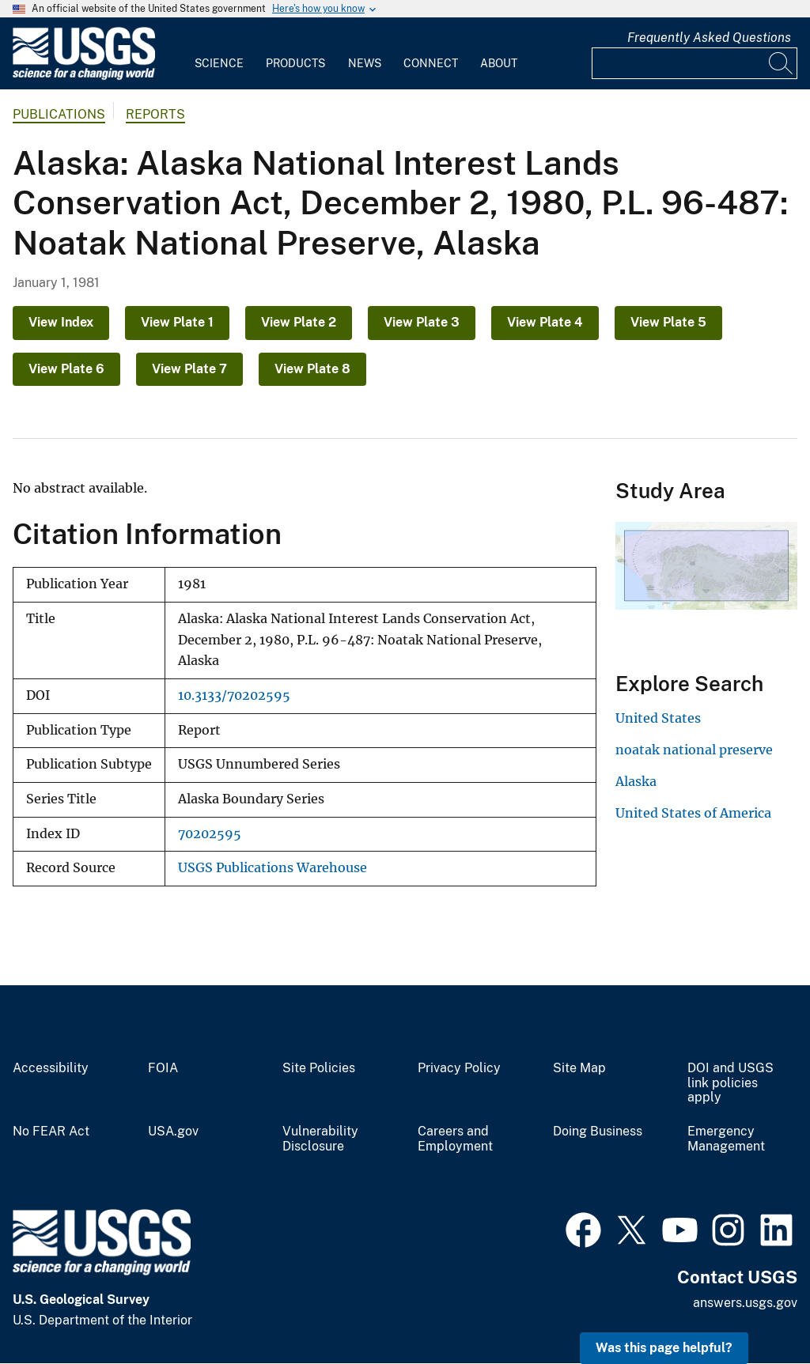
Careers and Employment (455, 1139)
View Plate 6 (66, 368)
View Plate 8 (312, 368)
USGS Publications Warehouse (272, 867)
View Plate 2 (298, 322)
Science (219, 63)
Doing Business (597, 1131)
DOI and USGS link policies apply (730, 1083)
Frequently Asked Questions (709, 37)
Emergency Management (726, 1139)
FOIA (163, 1068)
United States (658, 718)
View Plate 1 (177, 322)
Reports (155, 114)
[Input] (694, 63)
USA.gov (173, 1131)
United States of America (693, 813)
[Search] (781, 63)
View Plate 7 (189, 368)
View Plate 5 (668, 322)
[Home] (84, 76)
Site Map (579, 1068)
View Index (60, 322)
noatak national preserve (694, 750)
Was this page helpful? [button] (664, 1347)
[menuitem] (219, 54)
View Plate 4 (545, 322)
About (498, 63)
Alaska (636, 781)
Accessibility (51, 1068)
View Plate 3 (422, 322)
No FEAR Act (51, 1131)
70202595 (209, 833)
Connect (430, 63)
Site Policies (318, 1068)
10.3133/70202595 (234, 695)
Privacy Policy (459, 1068)
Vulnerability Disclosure (320, 1139)
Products (295, 63)
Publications (59, 114)
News (364, 63)
